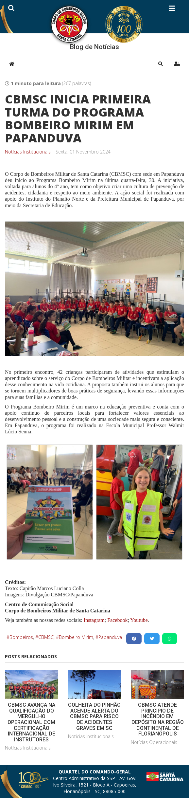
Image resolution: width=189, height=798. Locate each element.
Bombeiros (21, 637)
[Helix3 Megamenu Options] (171, 9)
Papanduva (110, 637)
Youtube (138, 620)
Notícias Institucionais (28, 151)
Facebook (117, 620)
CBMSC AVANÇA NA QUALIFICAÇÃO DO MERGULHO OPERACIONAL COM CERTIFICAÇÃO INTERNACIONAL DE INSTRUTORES (31, 722)
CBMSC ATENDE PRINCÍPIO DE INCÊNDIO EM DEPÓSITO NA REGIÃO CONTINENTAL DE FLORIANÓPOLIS (157, 719)
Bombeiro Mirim (76, 637)
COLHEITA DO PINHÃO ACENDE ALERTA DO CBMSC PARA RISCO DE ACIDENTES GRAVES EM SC (94, 716)
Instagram (94, 620)
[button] (160, 64)
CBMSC (46, 637)
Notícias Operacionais (154, 742)
